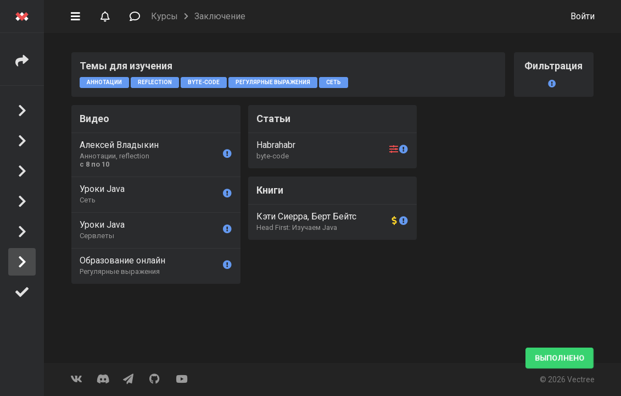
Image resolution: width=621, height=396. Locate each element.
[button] (75, 15)
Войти (582, 16)
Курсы (164, 16)
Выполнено (559, 358)
